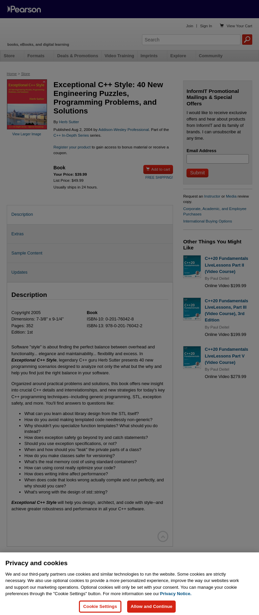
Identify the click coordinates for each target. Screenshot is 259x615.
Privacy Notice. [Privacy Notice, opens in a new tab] (176, 598)
